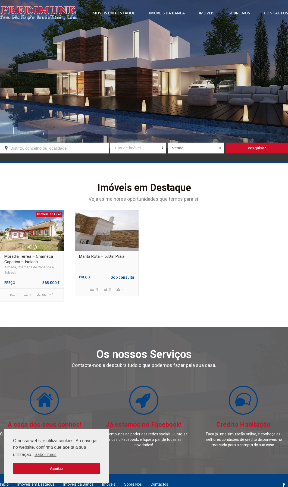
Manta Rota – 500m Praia (101, 256)
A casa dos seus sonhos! (44, 424)
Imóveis (206, 12)
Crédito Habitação (243, 424)
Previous (2, 304)
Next (286, 304)
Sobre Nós (239, 12)
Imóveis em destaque (113, 12)
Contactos (276, 12)
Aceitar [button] (56, 468)
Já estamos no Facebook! (144, 424)
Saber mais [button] (46, 454)
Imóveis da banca (167, 12)
